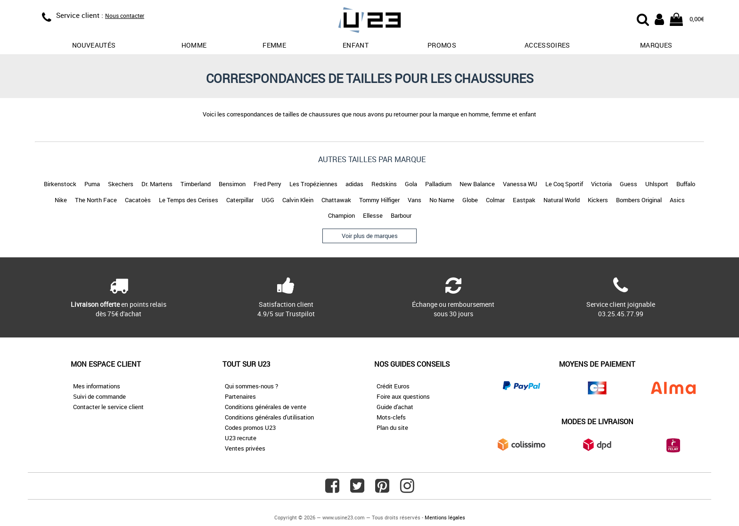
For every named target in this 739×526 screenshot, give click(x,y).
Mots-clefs (391, 417)
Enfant (356, 45)
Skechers (120, 184)
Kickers (598, 200)
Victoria (601, 184)
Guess (628, 184)
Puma (92, 184)
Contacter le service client (108, 407)
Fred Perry (267, 184)
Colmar (495, 200)
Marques (656, 45)
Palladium (438, 184)
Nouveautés (94, 45)
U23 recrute (240, 438)
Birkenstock (60, 184)
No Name (441, 200)
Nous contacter (124, 15)
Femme (274, 45)
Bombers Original (639, 200)
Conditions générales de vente (265, 407)
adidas (354, 184)
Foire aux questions (403, 396)
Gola (411, 184)
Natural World (561, 200)
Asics (677, 200)
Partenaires (240, 396)
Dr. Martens (156, 184)
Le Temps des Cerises (188, 200)
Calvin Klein (297, 200)
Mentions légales (445, 517)
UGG (268, 200)
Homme (194, 45)
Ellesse (373, 215)
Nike (61, 200)
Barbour (401, 215)
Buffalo (685, 184)
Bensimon (232, 184)
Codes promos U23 (250, 427)
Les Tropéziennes (313, 184)
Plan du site (392, 427)
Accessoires (547, 45)
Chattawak (336, 200)
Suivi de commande (99, 396)
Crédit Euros (393, 386)
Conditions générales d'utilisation (269, 417)
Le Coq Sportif (564, 184)
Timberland (196, 184)
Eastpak (524, 200)
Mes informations (96, 386)
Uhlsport (656, 184)
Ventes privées (245, 448)
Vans (414, 200)
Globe (470, 200)
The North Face (96, 200)
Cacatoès (138, 200)
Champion (341, 215)
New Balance (477, 184)
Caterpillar (240, 200)
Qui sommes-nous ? (251, 386)
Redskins (384, 184)
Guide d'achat (395, 407)
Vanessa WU (520, 184)
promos (441, 45)
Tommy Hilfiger (379, 200)
